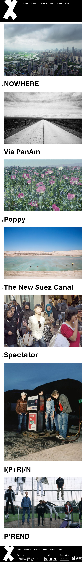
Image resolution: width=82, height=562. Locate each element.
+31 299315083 (22, 560)
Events (44, 3)
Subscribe (64, 559)
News (52, 3)
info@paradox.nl (34, 560)
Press (59, 3)
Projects (34, 3)
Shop (67, 3)
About (25, 3)
